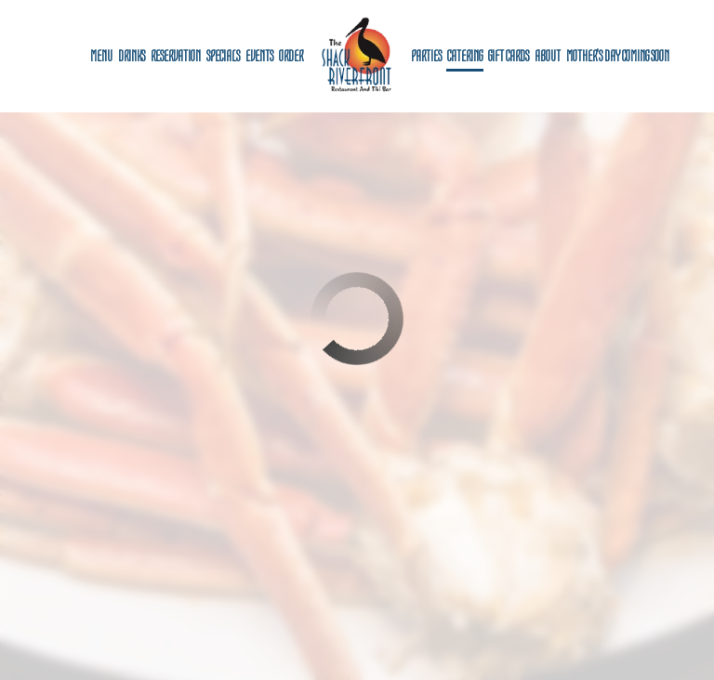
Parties (426, 55)
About (548, 55)
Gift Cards (508, 55)
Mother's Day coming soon (617, 55)
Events (259, 55)
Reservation (176, 55)
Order (291, 55)
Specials (223, 55)
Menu (101, 55)
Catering (465, 55)
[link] (357, 56)
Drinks (131, 55)
